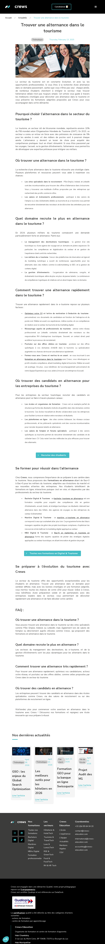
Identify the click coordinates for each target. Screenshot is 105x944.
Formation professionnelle (35, 857)
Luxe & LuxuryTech (49, 846)
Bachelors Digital (32, 839)
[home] (16, 7)
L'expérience (64, 834)
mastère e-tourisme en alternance (73, 517)
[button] (96, 7)
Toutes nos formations (33, 832)
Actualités (63, 841)
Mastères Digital (32, 846)
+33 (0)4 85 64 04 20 (84, 826)
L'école (62, 830)
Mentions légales (63, 847)
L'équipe (63, 837)
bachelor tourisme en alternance (68, 498)
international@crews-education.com (84, 840)
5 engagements (28, 889)
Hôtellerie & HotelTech (49, 832)
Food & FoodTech (48, 860)
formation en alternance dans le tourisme (43, 359)
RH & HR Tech (50, 865)
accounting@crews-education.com (84, 848)
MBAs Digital (33, 851)
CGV (61, 852)
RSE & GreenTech (48, 853)
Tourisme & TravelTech (49, 839)
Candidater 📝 (61, 6)
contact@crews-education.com (82, 832)
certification (19, 913)
